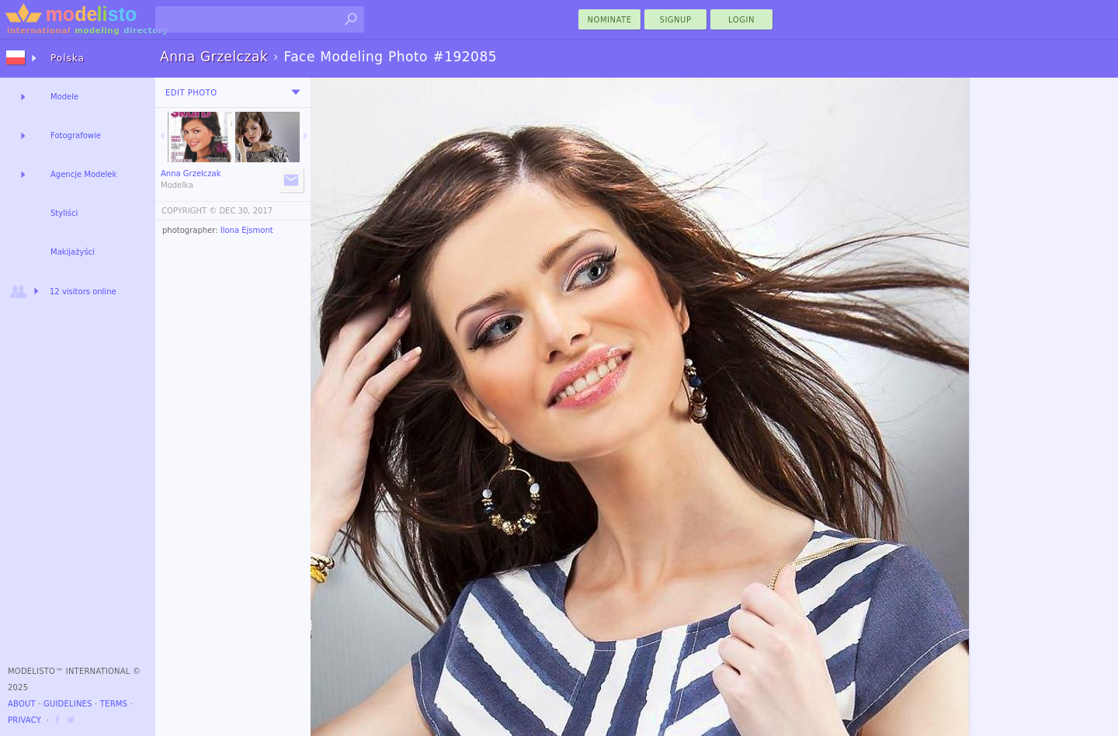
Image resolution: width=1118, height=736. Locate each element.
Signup (676, 20)
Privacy (24, 720)
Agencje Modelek (83, 174)
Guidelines (67, 704)
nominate (610, 20)
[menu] (295, 92)
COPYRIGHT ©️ (189, 211)
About (22, 704)
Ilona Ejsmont (246, 230)
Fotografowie (75, 135)
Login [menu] (741, 20)
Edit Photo (191, 93)
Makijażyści (72, 252)
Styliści (64, 213)
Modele (64, 96)
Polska (67, 58)
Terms (113, 704)
